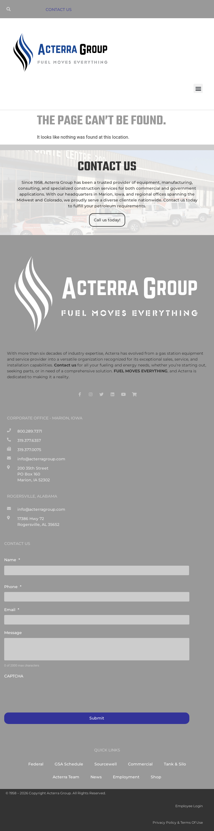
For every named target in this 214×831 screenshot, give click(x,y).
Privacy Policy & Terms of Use (178, 822)
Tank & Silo (175, 764)
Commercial (140, 764)
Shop (156, 776)
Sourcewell (105, 764)
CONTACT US (59, 9)
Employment (126, 776)
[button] (198, 88)
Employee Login (189, 806)
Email (11, 609)
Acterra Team (66, 776)
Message (13, 632)
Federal (35, 764)
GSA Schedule (69, 764)
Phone (13, 586)
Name (12, 559)
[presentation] (46, 693)
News (96, 776)
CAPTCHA (13, 676)
